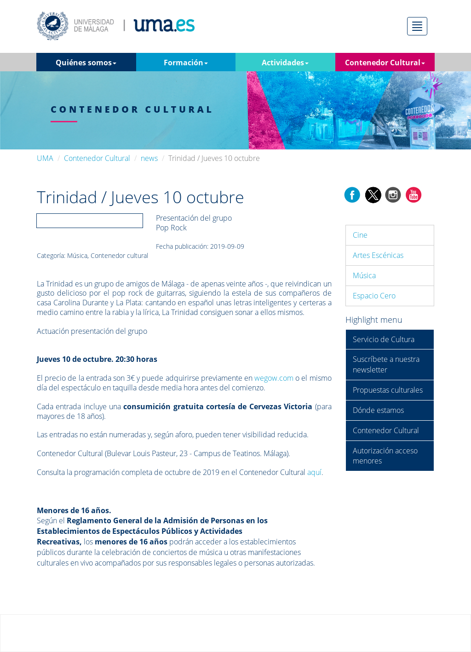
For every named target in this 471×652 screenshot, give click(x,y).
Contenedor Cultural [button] (385, 62)
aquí (314, 472)
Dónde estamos (378, 410)
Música (364, 275)
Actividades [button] (285, 62)
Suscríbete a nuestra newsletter (386, 364)
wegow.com (273, 378)
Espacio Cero (374, 296)
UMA (45, 158)
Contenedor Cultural (97, 158)
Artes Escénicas (378, 255)
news (149, 158)
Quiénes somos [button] (86, 62)
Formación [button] (186, 62)
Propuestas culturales (388, 390)
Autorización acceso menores (385, 456)
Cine (360, 235)
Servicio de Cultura (383, 339)
